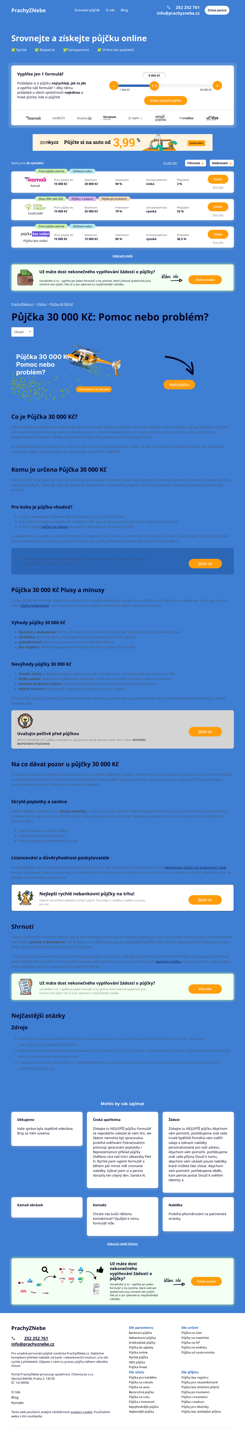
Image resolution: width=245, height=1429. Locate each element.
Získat (218, 179)
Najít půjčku (179, 384)
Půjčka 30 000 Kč (61, 304)
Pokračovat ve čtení (47, 1129)
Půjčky (41, 304)
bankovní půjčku (168, 961)
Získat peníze (217, 10)
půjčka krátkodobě (34, 605)
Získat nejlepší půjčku (165, 100)
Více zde (205, 989)
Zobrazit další (123, 256)
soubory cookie (81, 1412)
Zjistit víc (205, 563)
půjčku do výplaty (55, 526)
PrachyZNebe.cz (22, 304)
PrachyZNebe (28, 10)
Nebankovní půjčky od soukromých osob (195, 867)
